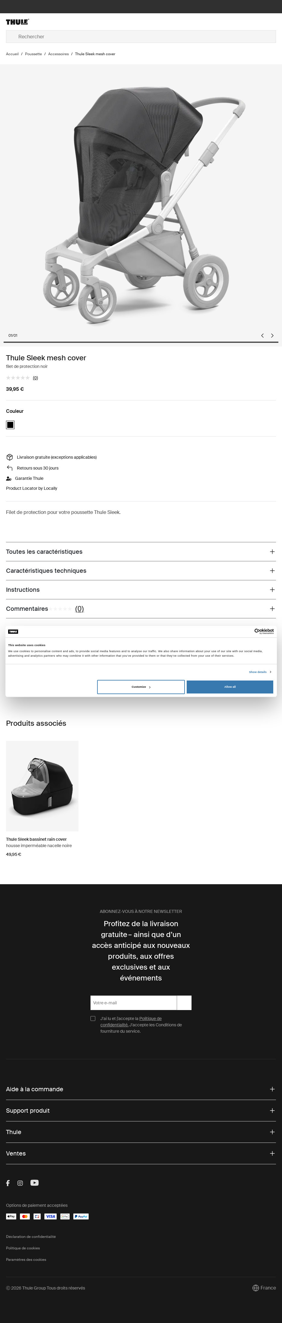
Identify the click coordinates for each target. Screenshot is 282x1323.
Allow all (230, 686)
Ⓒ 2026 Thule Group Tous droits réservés (45, 1288)
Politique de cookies (23, 1248)
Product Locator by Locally (31, 488)
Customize (141, 686)
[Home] (51, 22)
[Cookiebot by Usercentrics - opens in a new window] (247, 631)
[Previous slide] (262, 335)
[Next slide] (272, 335)
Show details (258, 672)
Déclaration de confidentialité (31, 1236)
